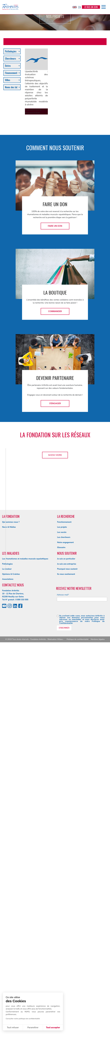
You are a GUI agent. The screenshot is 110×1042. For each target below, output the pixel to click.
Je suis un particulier (66, 958)
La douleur (7, 968)
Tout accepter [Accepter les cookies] (53, 1027)
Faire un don (55, 226)
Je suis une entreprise (66, 963)
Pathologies (7, 963)
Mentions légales (98, 1039)
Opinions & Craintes (11, 973)
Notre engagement (65, 942)
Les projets (62, 926)
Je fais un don (91, 7)
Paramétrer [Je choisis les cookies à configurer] (32, 1027)
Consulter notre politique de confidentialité (23, 1019)
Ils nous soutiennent (66, 973)
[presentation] (78, 1008)
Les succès (61, 932)
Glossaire (61, 947)
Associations (7, 978)
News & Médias (9, 926)
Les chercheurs (63, 937)
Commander (55, 311)
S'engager (55, 403)
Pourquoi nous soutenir (67, 968)
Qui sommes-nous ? (10, 921)
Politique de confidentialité (78, 1039)
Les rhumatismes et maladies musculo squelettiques (25, 958)
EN (76, 7)
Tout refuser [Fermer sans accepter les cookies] (13, 1027)
